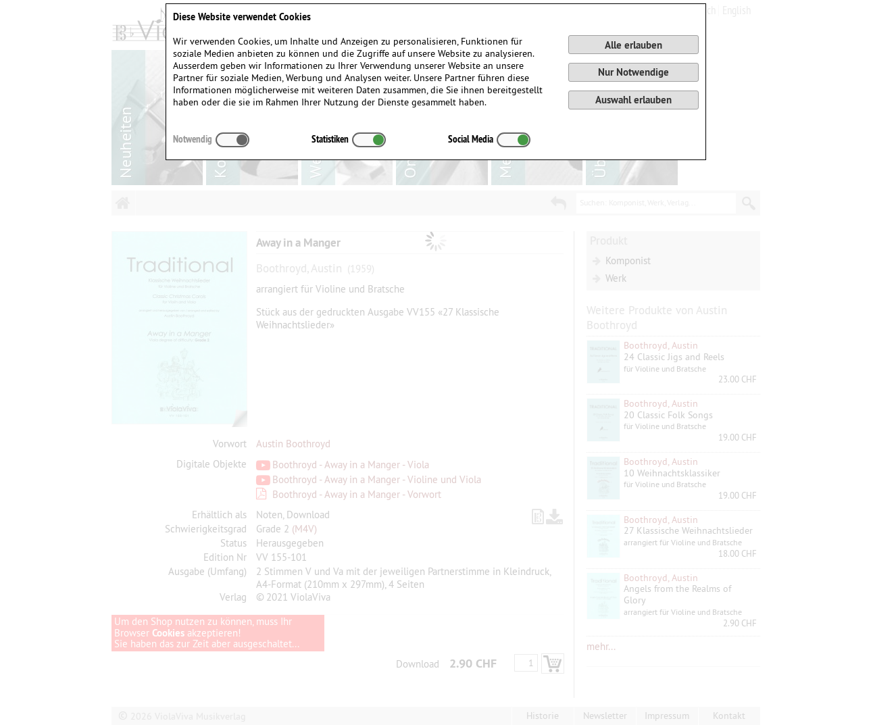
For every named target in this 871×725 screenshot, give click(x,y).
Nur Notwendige (633, 72)
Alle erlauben (633, 45)
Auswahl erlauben (633, 99)
